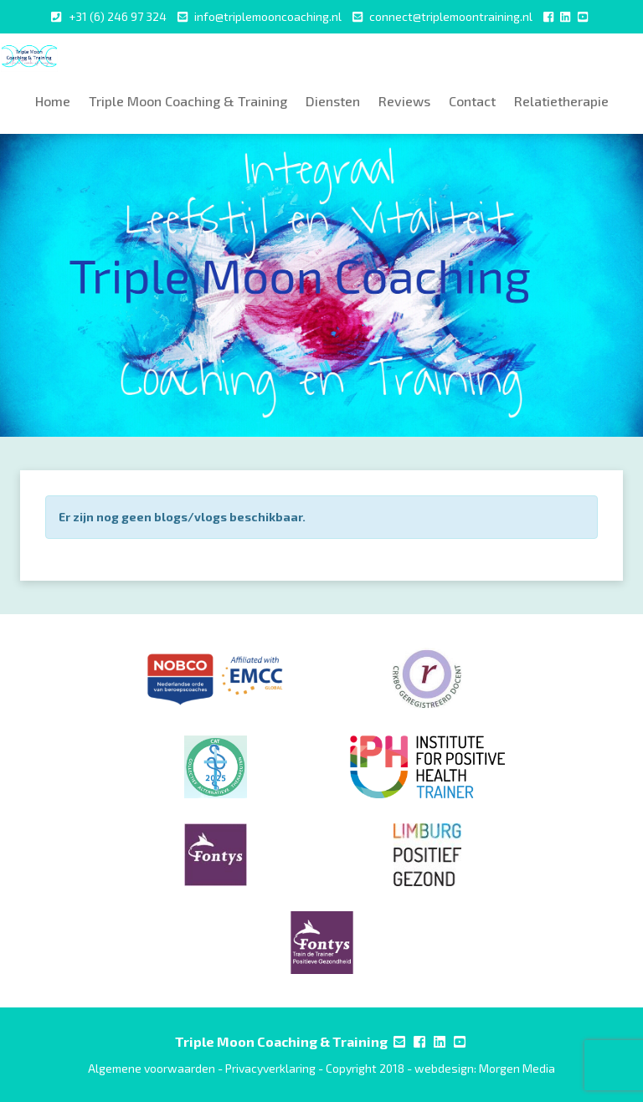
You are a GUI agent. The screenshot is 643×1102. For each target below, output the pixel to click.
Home (52, 101)
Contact (472, 101)
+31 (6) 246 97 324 (118, 16)
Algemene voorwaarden (151, 1068)
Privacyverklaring (270, 1068)
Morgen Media (517, 1068)
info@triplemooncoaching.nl (268, 16)
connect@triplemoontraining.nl (450, 16)
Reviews (404, 101)
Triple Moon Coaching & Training (188, 101)
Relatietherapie (561, 101)
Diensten (333, 101)
